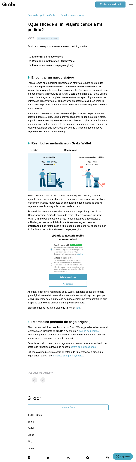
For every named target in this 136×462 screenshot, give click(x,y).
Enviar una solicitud (110, 4)
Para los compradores (72, 15)
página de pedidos (89, 331)
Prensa (31, 448)
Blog (30, 441)
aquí (78, 307)
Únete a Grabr (68, 407)
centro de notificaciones (83, 347)
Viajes (31, 435)
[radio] (34, 380)
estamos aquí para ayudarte (68, 355)
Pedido (31, 428)
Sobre (31, 421)
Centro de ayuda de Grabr (41, 15)
